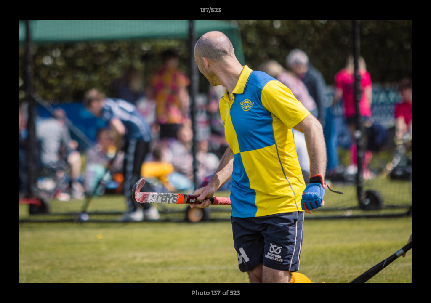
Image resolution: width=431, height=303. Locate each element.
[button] (396, 12)
